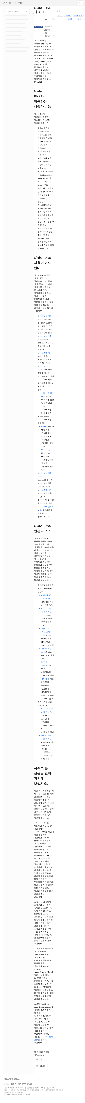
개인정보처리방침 (25, 1084)
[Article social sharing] (46, 19)
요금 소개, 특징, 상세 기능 (45, 632)
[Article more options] (52, 19)
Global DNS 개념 (45, 353)
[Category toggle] (33, 13)
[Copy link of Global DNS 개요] (43, 12)
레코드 (79, 19)
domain (68, 15)
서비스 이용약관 (10, 1084)
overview (61, 19)
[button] (80, 2)
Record (44, 426)
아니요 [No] (41, 1066)
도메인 (70, 19)
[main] (44, 540)
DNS (59, 15)
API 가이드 (7, 3)
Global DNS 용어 (45, 490)
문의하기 (45, 679)
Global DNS (78, 15)
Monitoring (45, 450)
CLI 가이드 (18, 3)
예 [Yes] (39, 1059)
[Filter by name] (18, 11)
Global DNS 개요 (45, 316)
